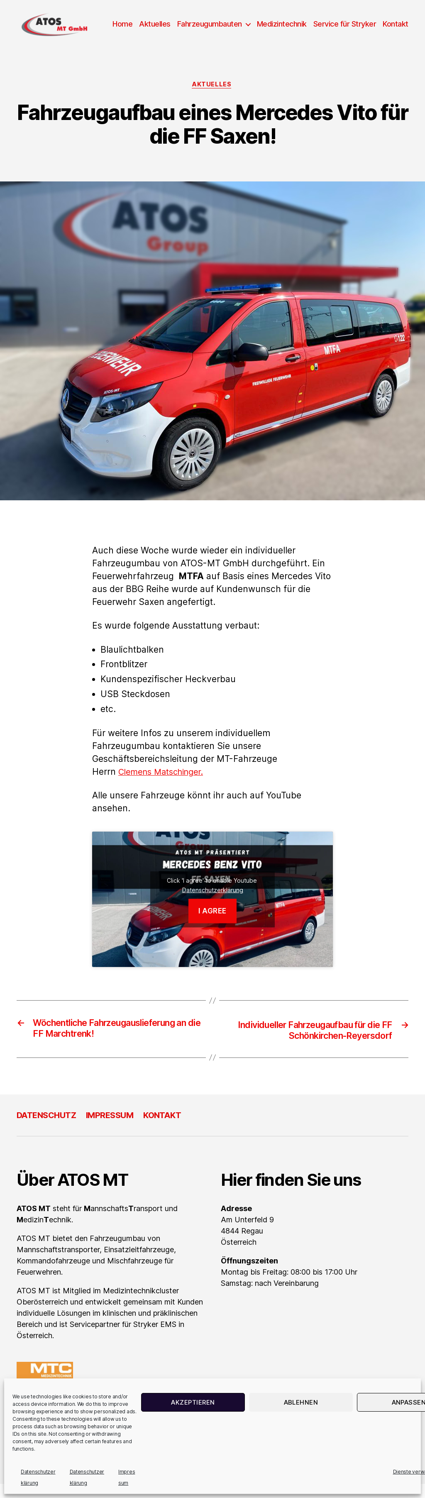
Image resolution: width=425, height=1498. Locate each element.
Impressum (115, 1129)
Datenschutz (49, 1129)
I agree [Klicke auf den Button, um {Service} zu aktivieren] (212, 924)
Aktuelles (187, 24)
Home (155, 24)
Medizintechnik (314, 24)
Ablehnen (301, 1402)
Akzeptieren (193, 1402)
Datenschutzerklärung (212, 903)
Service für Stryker (376, 24)
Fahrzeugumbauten (241, 24)
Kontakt (395, 36)
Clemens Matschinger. (164, 785)
